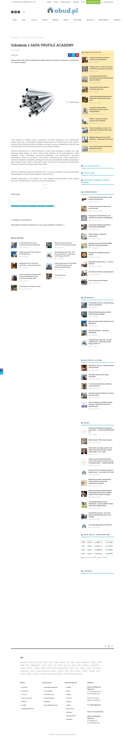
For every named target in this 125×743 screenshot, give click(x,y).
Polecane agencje (90, 166)
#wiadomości (15, 206)
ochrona (32, 671)
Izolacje (68, 694)
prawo (73, 662)
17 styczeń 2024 (95, 238)
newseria (82, 668)
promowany (36, 674)
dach (77, 668)
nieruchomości (85, 662)
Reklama (49, 2)
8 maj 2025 (94, 141)
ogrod (72, 671)
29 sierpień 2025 (96, 103)
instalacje (62, 662)
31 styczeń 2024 (95, 274)
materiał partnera (35, 665)
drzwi (55, 665)
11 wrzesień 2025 (95, 442)
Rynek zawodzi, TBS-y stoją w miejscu (100, 440)
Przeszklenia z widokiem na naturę (30, 286)
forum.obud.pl (48, 691)
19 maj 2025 (95, 91)
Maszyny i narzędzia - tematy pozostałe (51, 674)
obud (79, 665)
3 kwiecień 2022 (95, 409)
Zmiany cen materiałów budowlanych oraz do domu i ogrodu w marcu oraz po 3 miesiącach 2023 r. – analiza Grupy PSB (101, 461)
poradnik (99, 662)
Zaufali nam (87, 173)
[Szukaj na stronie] (24, 12)
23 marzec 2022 (95, 397)
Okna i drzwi (70, 708)
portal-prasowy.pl (49, 698)
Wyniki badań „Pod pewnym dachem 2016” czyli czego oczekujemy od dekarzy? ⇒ (37, 225)
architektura (85, 665)
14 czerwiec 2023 (95, 379)
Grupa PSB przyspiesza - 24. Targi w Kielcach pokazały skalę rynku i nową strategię (100, 515)
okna (50, 662)
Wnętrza (68, 701)
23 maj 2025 (95, 71)
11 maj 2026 (25, 247)
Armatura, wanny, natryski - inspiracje (46, 671)
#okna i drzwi (32, 206)
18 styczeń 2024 (95, 257)
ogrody (22, 665)
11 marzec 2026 (96, 82)
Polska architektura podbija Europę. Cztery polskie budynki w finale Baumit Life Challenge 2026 (30, 276)
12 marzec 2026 (95, 508)
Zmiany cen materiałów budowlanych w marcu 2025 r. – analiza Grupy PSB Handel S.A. (101, 430)
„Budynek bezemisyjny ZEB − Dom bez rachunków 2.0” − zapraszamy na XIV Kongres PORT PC (65, 254)
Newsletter (76, 2)
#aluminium (49, 206)
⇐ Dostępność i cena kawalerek (21, 220)
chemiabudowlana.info (51, 687)
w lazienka (84, 671)
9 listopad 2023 (94, 248)
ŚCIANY (68, 687)
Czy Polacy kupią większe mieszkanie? (100, 525)
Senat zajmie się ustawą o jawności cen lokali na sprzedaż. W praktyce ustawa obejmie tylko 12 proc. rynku (100, 449)
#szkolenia (41, 206)
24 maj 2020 (95, 62)
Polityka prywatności (65, 2)
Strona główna (15, 37)
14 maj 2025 (94, 454)
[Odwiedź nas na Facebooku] (12, 12)
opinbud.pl (47, 701)
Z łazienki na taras (60, 275)
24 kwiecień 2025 (95, 497)
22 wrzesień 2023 (96, 151)
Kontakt (56, 2)
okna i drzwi (38, 662)
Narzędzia (69, 719)
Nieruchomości (71, 716)
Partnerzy (24, 694)
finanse (60, 665)
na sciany (71, 668)
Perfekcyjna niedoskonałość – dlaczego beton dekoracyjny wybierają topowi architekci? (101, 78)
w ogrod (88, 668)
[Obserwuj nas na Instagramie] (18, 12)
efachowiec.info (49, 694)
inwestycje (37, 668)
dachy (27, 665)
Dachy (68, 691)
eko (69, 665)
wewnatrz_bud (96, 668)
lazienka (22, 674)
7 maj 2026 (24, 268)
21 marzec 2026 (96, 132)
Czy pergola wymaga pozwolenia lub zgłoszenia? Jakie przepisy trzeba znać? (100, 98)
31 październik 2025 (97, 114)
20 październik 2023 (96, 211)
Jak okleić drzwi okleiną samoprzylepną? (101, 272)
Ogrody (68, 705)
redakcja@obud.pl (107, 2)
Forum (83, 2)
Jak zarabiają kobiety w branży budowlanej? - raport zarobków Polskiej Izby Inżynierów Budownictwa (101, 503)
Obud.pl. (56, 734)
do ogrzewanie (24, 671)
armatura (77, 671)
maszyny (44, 665)
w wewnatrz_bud (94, 665)
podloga (28, 674)
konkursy (22, 668)
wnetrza (45, 662)
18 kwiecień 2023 (95, 465)
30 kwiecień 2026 (26, 289)
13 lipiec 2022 (94, 370)
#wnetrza (24, 206)
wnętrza (74, 665)
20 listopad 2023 (95, 388)
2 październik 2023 (95, 220)
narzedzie (29, 668)
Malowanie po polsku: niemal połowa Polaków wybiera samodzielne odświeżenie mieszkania (100, 481)
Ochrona (69, 698)
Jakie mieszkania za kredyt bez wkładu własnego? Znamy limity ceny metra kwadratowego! (100, 404)
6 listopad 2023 (94, 229)
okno (68, 662)
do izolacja (92, 671)
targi (65, 665)
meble (67, 671)
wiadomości (23, 662)
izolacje (50, 665)
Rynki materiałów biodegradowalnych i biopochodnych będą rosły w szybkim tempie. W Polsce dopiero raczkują (100, 492)
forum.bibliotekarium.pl (51, 705)
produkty (55, 662)
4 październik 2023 (95, 266)
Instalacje (69, 712)
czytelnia (31, 662)
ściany (78, 662)
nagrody (93, 662)
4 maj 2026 (59, 278)
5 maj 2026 (59, 269)
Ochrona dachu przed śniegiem (98, 280)
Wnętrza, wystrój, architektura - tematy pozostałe (54, 668)
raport (98, 671)
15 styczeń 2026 (95, 474)
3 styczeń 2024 (94, 201)
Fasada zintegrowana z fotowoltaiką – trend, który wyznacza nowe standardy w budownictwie (65, 265)
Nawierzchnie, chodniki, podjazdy (73, 674)
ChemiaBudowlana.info (93, 2)
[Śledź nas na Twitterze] (15, 12)
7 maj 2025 (93, 434)
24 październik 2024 (97, 123)
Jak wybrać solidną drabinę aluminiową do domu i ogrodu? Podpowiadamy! (99, 109)
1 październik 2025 (95, 486)
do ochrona (60, 671)
